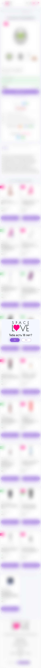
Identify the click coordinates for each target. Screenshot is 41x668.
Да (15, 340)
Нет (26, 340)
